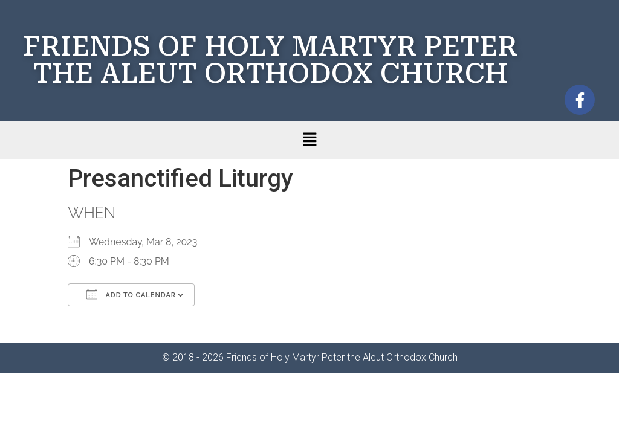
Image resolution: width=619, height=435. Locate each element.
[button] (309, 140)
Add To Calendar (131, 294)
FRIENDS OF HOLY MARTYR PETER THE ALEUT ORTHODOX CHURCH (270, 59)
